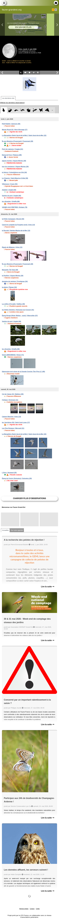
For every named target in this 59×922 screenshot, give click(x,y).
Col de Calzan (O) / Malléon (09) (13, 394)
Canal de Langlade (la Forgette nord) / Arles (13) (18, 225)
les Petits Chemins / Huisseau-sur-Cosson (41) (18, 310)
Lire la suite (47, 586)
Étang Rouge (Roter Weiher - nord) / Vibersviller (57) (20, 315)
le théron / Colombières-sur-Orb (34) (14, 172)
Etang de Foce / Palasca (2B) (12, 155)
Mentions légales (23, 908)
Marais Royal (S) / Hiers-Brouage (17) (14, 129)
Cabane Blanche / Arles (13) (11, 417)
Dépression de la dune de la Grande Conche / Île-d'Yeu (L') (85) (23, 371)
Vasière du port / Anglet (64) (11, 196)
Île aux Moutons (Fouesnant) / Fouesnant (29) (17, 141)
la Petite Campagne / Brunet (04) (13, 219)
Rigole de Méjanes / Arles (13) (12, 247)
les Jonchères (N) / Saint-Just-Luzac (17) (16, 422)
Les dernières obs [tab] (8, 98)
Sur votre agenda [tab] (17, 530)
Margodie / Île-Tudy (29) (10, 270)
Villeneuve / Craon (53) (9, 184)
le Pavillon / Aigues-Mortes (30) (12, 275)
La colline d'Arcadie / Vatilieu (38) (13, 304)
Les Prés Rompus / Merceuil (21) (13, 428)
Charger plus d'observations (29, 498)
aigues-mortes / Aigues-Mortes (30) (14, 161)
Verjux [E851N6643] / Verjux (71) (13, 355)
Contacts (32, 908)
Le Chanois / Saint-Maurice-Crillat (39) (15, 178)
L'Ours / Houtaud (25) (9, 472)
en (55, 9)
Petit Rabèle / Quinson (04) (11, 124)
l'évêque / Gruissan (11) (10, 400)
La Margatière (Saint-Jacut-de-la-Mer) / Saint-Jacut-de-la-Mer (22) (24, 135)
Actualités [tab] (5, 530)
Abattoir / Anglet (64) (9, 190)
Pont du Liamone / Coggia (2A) (12, 149)
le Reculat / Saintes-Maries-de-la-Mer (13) (16, 230)
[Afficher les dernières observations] (12, 103)
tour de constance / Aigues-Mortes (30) (15, 166)
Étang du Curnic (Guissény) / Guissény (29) (17, 478)
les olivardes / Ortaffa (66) (11, 201)
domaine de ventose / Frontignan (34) (15, 281)
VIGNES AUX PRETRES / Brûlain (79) (14, 207)
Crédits (38, 908)
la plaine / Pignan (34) (9, 287)
